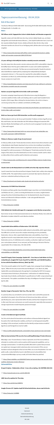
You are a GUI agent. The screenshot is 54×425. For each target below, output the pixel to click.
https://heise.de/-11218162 (10, 206)
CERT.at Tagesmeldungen (10, 10)
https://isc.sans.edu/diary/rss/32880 (13, 287)
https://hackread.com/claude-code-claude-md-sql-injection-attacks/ (22, 182)
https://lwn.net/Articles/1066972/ (12, 384)
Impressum (27, 412)
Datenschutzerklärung (27, 414)
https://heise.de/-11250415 (10, 222)
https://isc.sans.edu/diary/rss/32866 (13, 310)
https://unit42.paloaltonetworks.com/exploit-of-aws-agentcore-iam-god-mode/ (26, 332)
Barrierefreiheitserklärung (27, 417)
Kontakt (27, 409)
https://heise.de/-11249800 (10, 394)
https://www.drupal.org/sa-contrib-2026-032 (15, 374)
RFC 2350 (27, 420)
